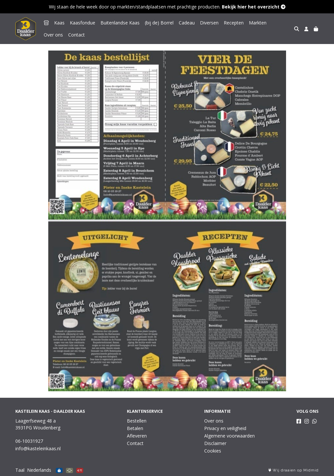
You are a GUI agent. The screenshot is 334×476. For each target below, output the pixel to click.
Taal (19, 470)
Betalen (135, 428)
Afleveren (137, 436)
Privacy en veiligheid (225, 428)
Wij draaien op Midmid (293, 470)
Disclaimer (215, 443)
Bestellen (136, 421)
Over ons (281, 23)
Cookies (212, 451)
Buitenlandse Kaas (120, 23)
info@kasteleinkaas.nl (38, 448)
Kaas (59, 23)
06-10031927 (29, 441)
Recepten (234, 23)
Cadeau (187, 23)
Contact (52, 35)
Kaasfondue (82, 23)
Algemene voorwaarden (229, 436)
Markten (257, 23)
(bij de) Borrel (159, 23)
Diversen (209, 23)
